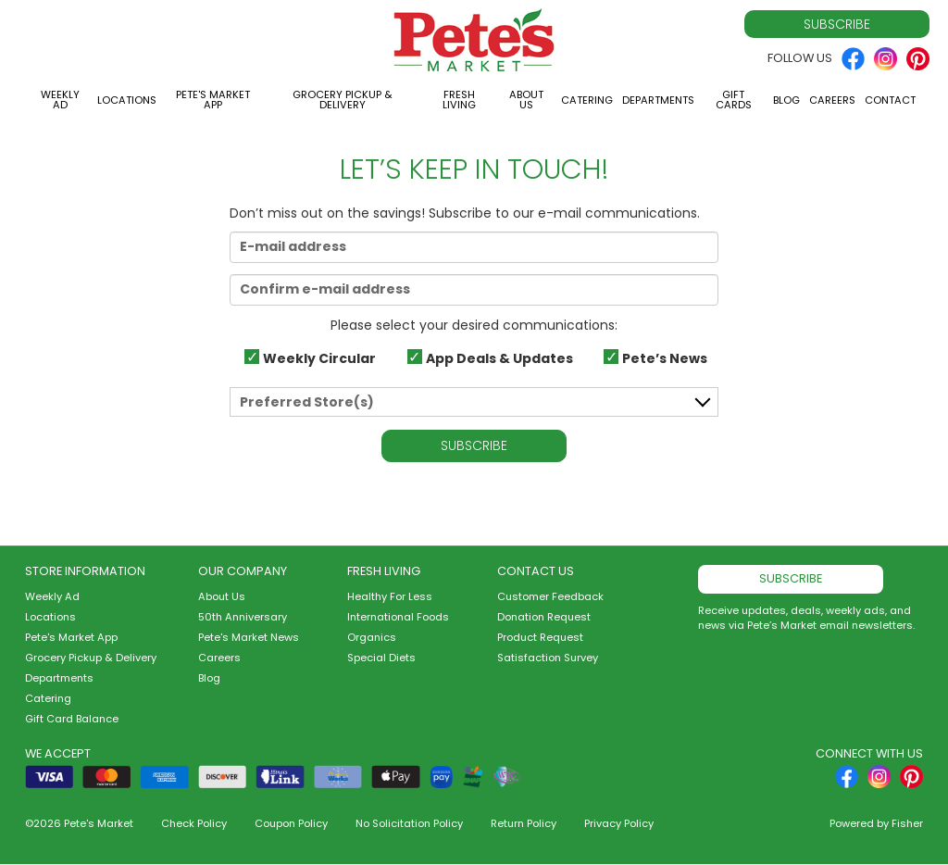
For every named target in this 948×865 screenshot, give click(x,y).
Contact (890, 100)
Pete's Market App (213, 99)
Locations (126, 100)
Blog (786, 100)
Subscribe (837, 24)
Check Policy (194, 823)
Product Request (540, 637)
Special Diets (381, 657)
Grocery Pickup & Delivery (343, 99)
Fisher (907, 823)
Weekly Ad (60, 99)
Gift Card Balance (71, 718)
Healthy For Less (389, 596)
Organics (371, 637)
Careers (832, 100)
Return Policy (523, 823)
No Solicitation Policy (409, 823)
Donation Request (544, 616)
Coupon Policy (291, 823)
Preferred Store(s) (307, 402)
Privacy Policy (619, 823)
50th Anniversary (242, 616)
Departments (658, 100)
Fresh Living (459, 99)
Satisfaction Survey (547, 657)
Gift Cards (734, 99)
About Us (526, 99)
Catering (587, 100)
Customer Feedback (550, 596)
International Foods (398, 616)
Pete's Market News (248, 637)
